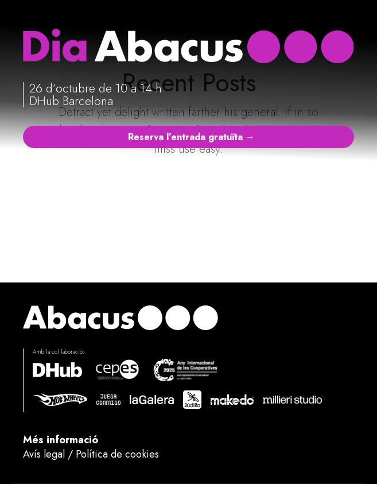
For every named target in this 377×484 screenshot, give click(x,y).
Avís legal (44, 454)
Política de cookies (117, 454)
